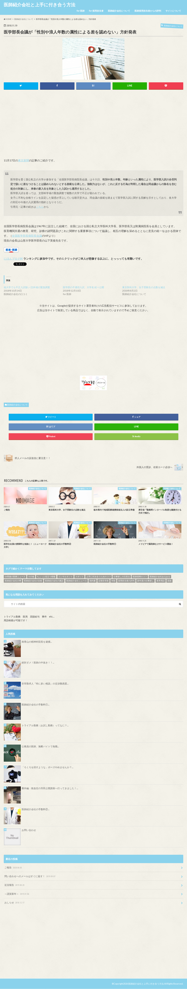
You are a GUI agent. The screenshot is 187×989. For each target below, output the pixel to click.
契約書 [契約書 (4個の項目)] (92, 581)
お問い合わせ (29, 830)
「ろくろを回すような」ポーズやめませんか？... (47, 767)
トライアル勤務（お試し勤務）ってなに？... (45, 725)
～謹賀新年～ (17, 894)
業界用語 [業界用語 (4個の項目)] (160, 581)
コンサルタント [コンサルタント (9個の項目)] (65, 576)
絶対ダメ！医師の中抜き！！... (38, 662)
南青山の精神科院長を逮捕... (37, 641)
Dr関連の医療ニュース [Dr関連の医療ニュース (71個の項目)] (15, 576)
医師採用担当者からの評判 (147, 10)
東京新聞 (23, 160)
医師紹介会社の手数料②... (35, 809)
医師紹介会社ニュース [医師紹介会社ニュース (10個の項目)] (76, 581)
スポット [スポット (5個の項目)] (79, 576)
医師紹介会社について (119, 10)
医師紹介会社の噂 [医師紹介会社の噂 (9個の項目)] (13, 581)
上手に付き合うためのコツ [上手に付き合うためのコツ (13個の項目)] (98, 576)
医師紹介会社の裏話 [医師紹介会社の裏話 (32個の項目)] (54, 581)
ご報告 (13, 867)
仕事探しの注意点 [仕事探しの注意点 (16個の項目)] (122, 576)
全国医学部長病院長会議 (27, 235)
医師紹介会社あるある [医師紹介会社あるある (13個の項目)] (160, 576)
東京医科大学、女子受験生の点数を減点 (143, 287)
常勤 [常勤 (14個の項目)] (113, 581)
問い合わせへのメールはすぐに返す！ (30, 876)
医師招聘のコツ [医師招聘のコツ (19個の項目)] (140, 576)
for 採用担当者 (96, 10)
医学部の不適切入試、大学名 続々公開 (83, 287)
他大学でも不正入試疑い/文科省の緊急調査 (27, 287)
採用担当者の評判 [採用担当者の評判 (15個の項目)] (126, 581)
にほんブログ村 (13, 258)
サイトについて (173, 10)
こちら (40, 206)
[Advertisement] (93, 128)
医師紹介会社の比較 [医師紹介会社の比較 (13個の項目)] (33, 581)
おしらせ (14, 902)
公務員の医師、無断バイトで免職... (40, 746)
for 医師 (81, 10)
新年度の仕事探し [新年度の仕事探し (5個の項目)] (145, 581)
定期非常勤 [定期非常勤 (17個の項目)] (103, 581)
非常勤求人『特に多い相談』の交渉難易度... (45, 683)
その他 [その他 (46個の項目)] (31, 576)
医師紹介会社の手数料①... (35, 704)
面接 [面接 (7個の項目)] (169, 581)
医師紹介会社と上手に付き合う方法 (39, 4)
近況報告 (14, 885)
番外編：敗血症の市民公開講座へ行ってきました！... (50, 788)
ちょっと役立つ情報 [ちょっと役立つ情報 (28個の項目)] (46, 576)
